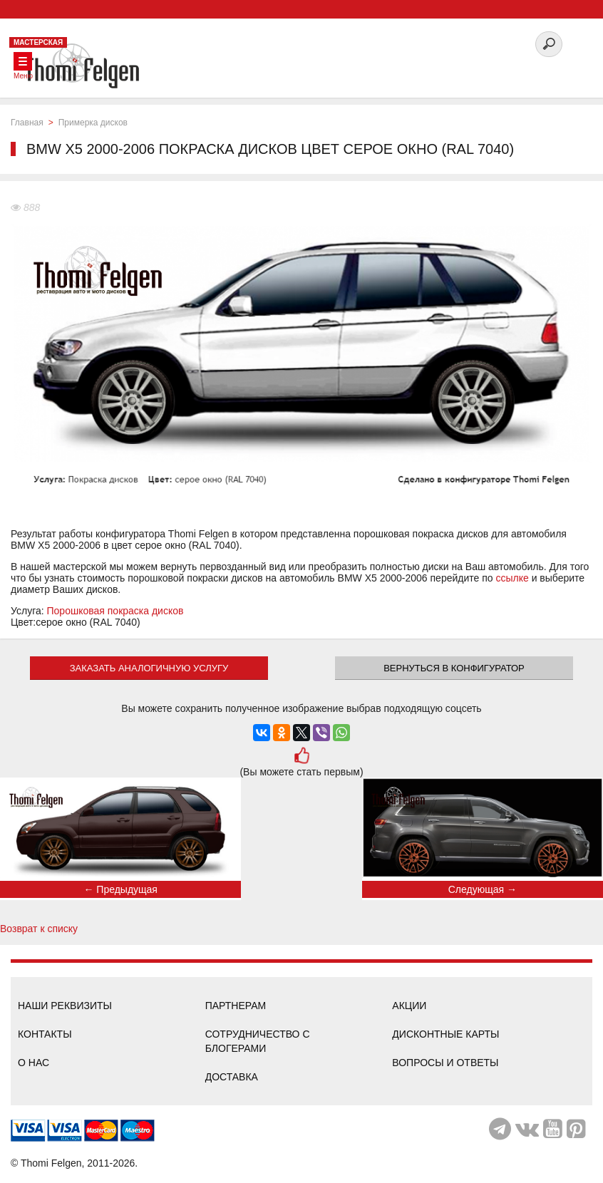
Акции (409, 1005)
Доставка (231, 1077)
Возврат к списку (39, 928)
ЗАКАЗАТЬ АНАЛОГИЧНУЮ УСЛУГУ (149, 668)
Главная (27, 123)
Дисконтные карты (445, 1034)
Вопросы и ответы (445, 1062)
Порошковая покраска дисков (115, 610)
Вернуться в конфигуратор (454, 668)
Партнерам (236, 1005)
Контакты (45, 1034)
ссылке (511, 578)
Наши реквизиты (65, 1005)
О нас (33, 1062)
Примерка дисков (93, 123)
